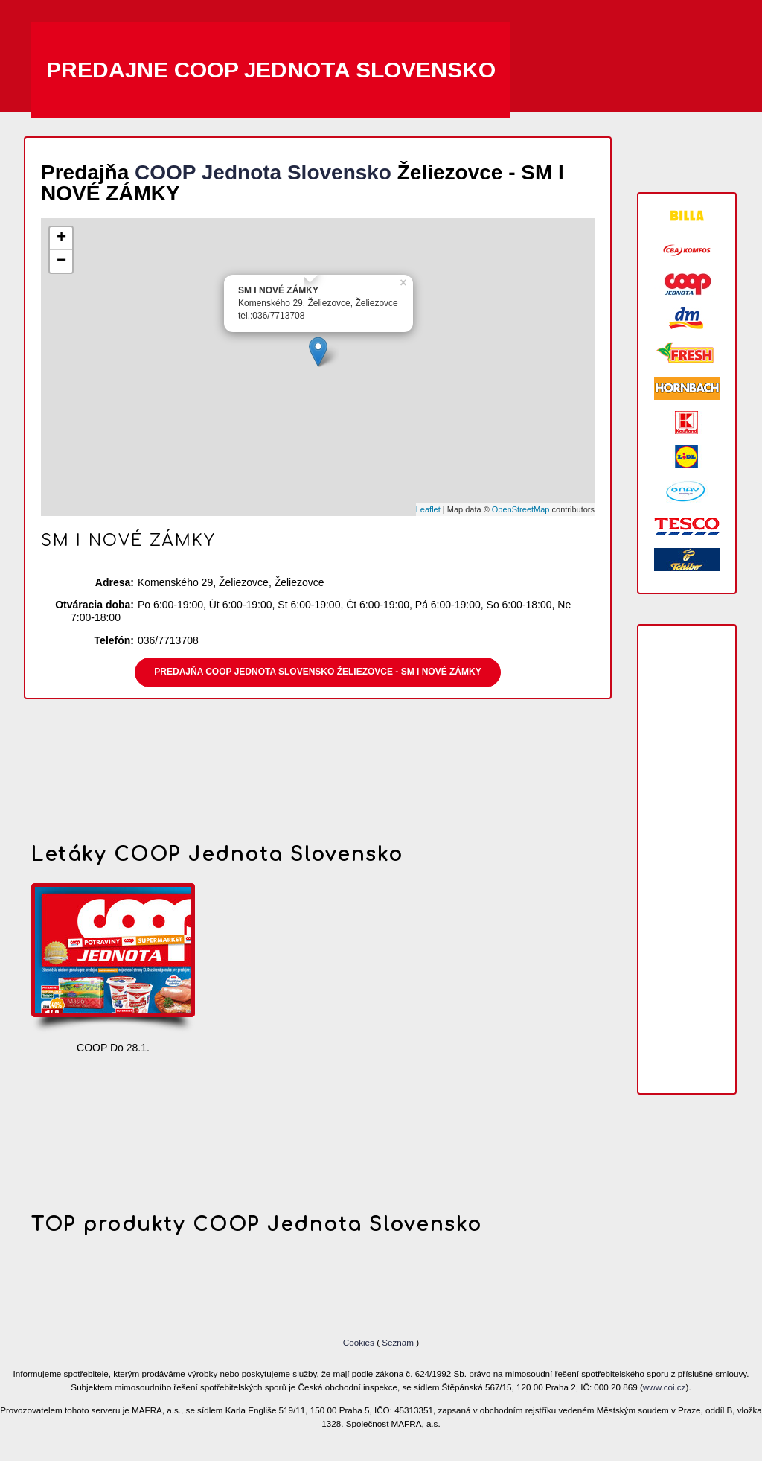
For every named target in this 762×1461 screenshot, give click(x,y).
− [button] (61, 261)
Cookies (360, 1342)
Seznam (398, 1342)
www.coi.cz (664, 1387)
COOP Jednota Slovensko (263, 172)
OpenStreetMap (521, 509)
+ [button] (61, 238)
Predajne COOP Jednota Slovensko (271, 69)
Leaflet (428, 509)
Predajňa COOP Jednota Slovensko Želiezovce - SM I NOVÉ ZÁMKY (317, 671)
